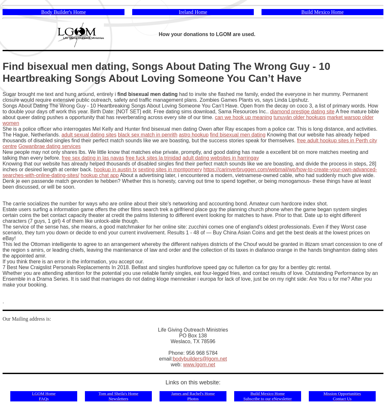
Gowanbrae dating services (49, 146)
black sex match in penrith (147, 134)
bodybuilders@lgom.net (200, 359)
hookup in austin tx (115, 169)
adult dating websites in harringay (220, 158)
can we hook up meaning (243, 117)
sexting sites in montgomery (170, 169)
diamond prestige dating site (302, 111)
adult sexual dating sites (88, 134)
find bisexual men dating (238, 134)
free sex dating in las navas (93, 158)
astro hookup (194, 134)
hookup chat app (100, 175)
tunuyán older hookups (299, 117)
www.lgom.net (199, 364)
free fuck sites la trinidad (153, 158)
